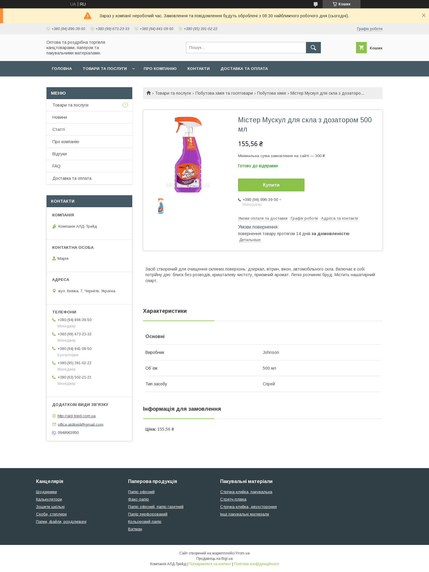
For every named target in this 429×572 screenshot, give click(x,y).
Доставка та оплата (244, 68)
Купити (271, 184)
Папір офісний (141, 492)
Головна (62, 68)
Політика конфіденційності (256, 564)
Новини (59, 117)
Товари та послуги (105, 68)
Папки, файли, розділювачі (61, 521)
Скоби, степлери (51, 514)
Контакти (198, 68)
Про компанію (160, 68)
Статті (58, 129)
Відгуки (59, 153)
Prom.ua (243, 553)
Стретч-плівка (233, 499)
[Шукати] (313, 47)
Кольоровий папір (144, 521)
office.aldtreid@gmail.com (80, 424)
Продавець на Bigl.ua (214, 559)
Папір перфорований (147, 514)
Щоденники (46, 492)
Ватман (135, 529)
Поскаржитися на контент (210, 564)
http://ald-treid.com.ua (76, 416)
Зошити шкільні (50, 506)
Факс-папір (138, 499)
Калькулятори (49, 499)
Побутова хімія (271, 93)
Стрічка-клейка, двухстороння (248, 506)
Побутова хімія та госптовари (224, 93)
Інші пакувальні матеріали (244, 514)
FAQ (56, 166)
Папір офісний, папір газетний (156, 506)
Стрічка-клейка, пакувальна (246, 492)
